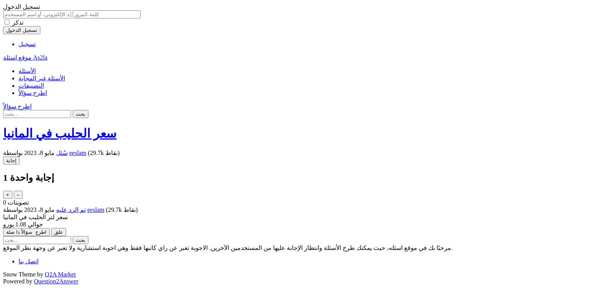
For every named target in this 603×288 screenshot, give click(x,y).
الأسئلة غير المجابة (41, 78)
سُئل (62, 153)
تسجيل (27, 44)
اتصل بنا (28, 261)
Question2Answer (56, 281)
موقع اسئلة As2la (25, 57)
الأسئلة (27, 71)
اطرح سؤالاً (32, 93)
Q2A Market (60, 274)
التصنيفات (31, 85)
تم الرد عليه (71, 209)
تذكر (17, 22)
